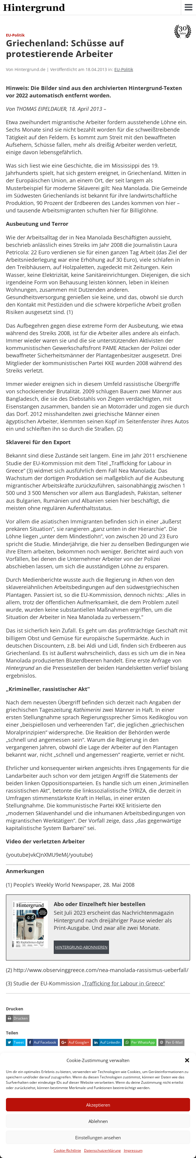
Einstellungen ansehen (98, 1137)
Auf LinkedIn (106, 1042)
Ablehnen (98, 1121)
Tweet (15, 1042)
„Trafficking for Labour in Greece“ (123, 983)
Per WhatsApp (139, 1042)
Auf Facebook (41, 1042)
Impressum (133, 1150)
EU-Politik (123, 69)
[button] (187, 1060)
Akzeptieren (98, 1105)
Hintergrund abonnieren (81, 947)
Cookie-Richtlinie (67, 1150)
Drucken (17, 1018)
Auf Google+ (74, 1042)
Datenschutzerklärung (102, 1150)
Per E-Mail (170, 1042)
